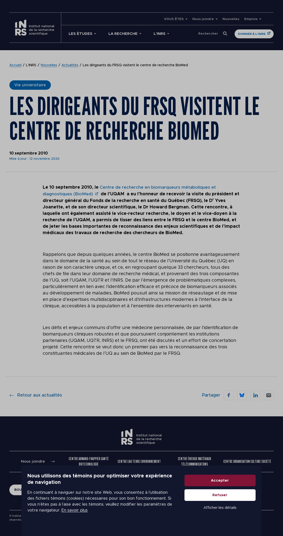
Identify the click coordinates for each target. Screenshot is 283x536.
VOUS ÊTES (174, 19)
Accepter (239, 487)
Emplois (251, 19)
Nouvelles (230, 19)
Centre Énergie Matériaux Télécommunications (194, 461)
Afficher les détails (239, 514)
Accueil (15, 65)
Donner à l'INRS (251, 33)
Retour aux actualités (35, 395)
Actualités (70, 65)
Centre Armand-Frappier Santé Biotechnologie (89, 461)
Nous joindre (203, 19)
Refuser (239, 502)
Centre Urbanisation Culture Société (247, 461)
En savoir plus (123, 511)
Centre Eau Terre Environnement (139, 461)
